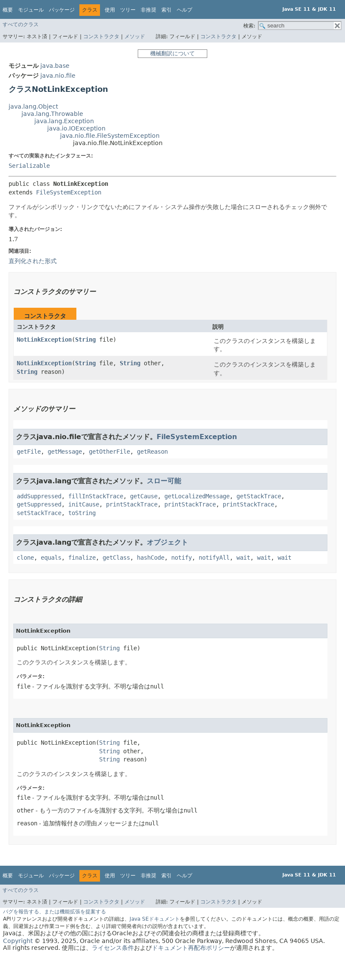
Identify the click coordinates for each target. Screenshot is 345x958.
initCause (83, 504)
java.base (55, 65)
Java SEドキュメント (155, 919)
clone (25, 557)
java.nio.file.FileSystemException (110, 135)
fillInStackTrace (95, 496)
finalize (82, 557)
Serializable (29, 165)
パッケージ (62, 10)
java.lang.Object (33, 106)
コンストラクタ (101, 36)
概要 (8, 10)
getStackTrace (258, 496)
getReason (152, 451)
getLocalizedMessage (197, 496)
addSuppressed (39, 496)
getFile (29, 451)
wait (243, 557)
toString (82, 512)
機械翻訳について (172, 53)
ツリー (128, 10)
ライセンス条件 (113, 947)
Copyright (18, 940)
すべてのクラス (21, 24)
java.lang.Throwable (52, 113)
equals (51, 557)
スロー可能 (164, 481)
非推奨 (148, 10)
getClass (116, 557)
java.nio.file (58, 75)
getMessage (65, 451)
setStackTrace (39, 512)
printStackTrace (131, 504)
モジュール (31, 10)
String (85, 339)
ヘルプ (184, 10)
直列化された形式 (33, 261)
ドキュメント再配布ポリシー (191, 947)
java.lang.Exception (64, 121)
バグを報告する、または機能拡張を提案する (54, 912)
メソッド (134, 36)
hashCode (150, 557)
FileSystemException (68, 192)
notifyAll (214, 557)
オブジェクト (167, 542)
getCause (143, 496)
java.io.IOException (76, 128)
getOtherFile (109, 451)
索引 (166, 10)
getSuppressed (39, 504)
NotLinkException (44, 339)
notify (181, 557)
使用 (110, 10)
